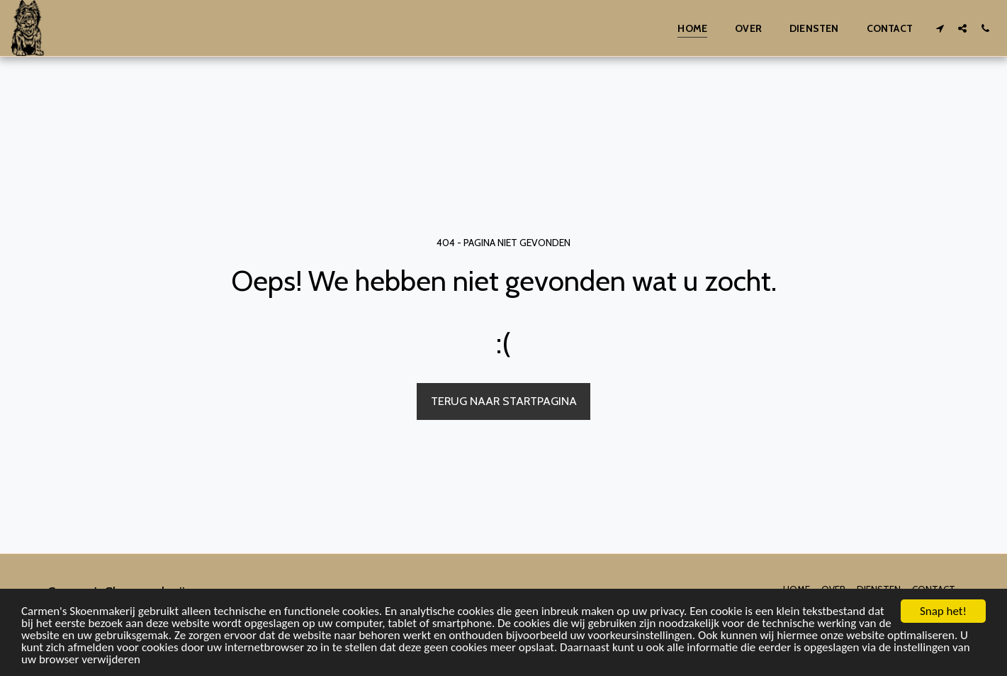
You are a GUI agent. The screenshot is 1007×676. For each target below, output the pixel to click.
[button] (939, 28)
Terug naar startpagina (504, 401)
